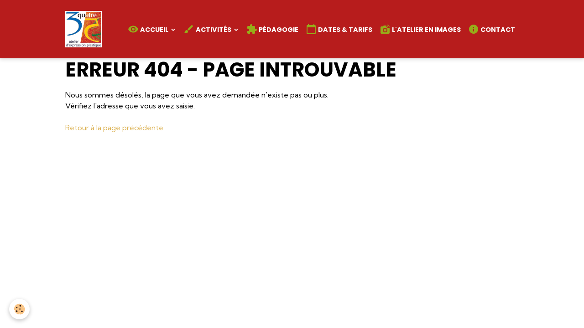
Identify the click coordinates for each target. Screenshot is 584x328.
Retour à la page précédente (114, 127)
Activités (208, 29)
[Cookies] (19, 309)
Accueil (149, 29)
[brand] (85, 29)
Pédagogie (272, 29)
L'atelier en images (420, 29)
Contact (491, 29)
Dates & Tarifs (339, 29)
